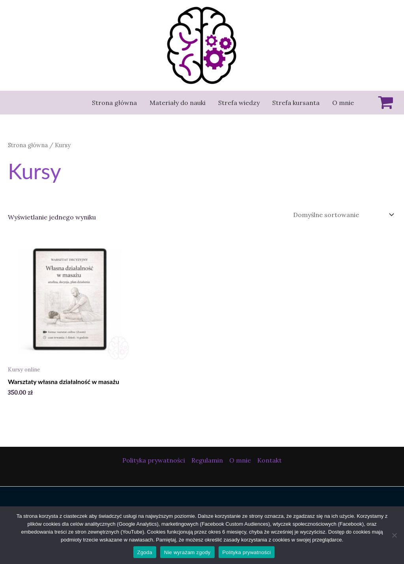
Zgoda (144, 552)
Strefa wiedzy (239, 103)
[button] (12, 12)
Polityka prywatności (153, 460)
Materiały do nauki (178, 103)
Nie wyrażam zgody (187, 552)
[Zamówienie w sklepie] (342, 215)
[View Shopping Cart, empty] (382, 103)
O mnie (343, 103)
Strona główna (114, 103)
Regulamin (207, 460)
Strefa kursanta (296, 103)
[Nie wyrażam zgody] (394, 535)
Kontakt (269, 460)
